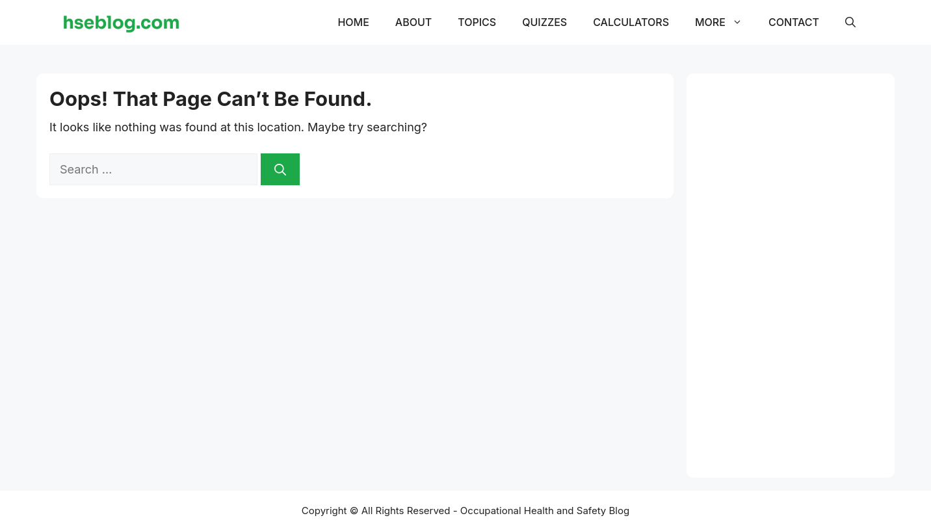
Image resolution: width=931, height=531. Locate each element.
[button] (850, 22)
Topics (477, 22)
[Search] (280, 169)
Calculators (631, 22)
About (413, 22)
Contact (793, 22)
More (725, 22)
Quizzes (544, 22)
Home (353, 22)
